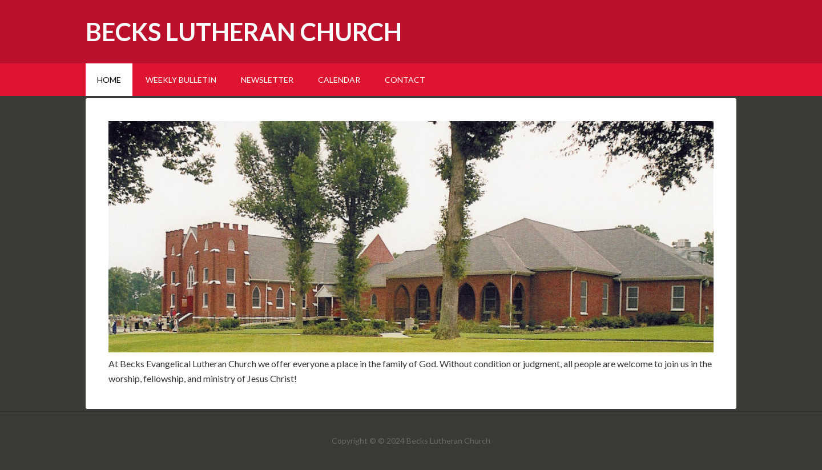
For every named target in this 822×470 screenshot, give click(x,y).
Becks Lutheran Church (244, 31)
